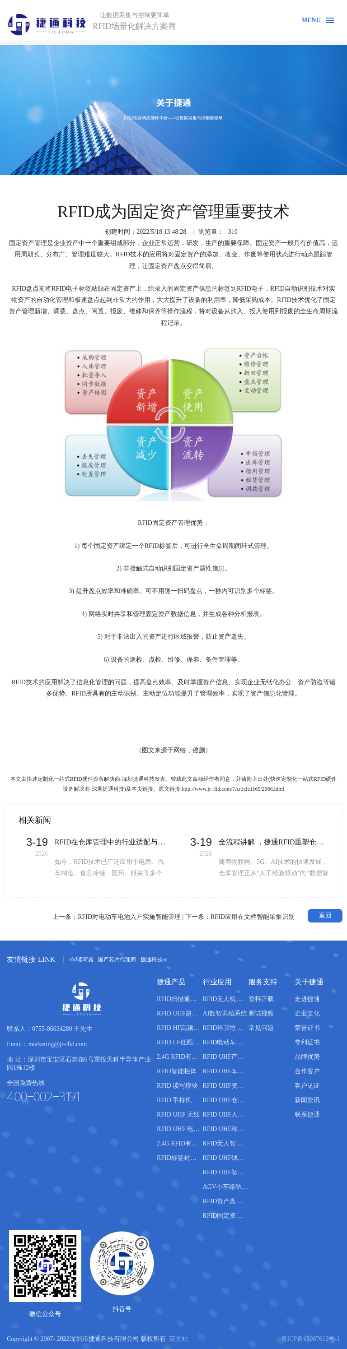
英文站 (178, 1338)
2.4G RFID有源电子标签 (179, 1143)
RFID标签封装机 (179, 1157)
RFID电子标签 (71, 288)
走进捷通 (307, 999)
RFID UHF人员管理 (226, 1114)
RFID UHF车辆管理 (226, 1071)
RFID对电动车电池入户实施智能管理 (129, 916)
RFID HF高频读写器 (179, 1027)
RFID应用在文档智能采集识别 (253, 916)
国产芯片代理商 (117, 959)
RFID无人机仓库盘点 (226, 999)
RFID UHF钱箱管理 (226, 1157)
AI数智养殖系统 (225, 1013)
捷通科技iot (154, 959)
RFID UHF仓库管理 (226, 1100)
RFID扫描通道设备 (179, 999)
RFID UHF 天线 (178, 1114)
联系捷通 (307, 1114)
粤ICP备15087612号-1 (310, 1338)
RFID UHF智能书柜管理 (226, 1172)
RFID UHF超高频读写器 (179, 1013)
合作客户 (307, 1071)
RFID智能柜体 (177, 1071)
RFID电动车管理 (226, 1042)
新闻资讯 (307, 1100)
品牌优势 (307, 1056)
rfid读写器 (81, 959)
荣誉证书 (307, 1027)
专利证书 (307, 1042)
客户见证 (307, 1085)
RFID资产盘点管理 (226, 1201)
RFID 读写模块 (177, 1085)
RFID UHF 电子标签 (179, 1129)
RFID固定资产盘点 (226, 1215)
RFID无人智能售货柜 (226, 1143)
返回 (325, 915)
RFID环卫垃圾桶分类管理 (226, 1027)
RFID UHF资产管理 (226, 1085)
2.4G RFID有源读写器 (179, 1056)
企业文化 (307, 1013)
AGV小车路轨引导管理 (226, 1186)
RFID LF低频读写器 (179, 1042)
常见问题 (261, 1027)
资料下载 (261, 999)
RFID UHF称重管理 (226, 1129)
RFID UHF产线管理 (226, 1056)
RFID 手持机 (174, 1100)
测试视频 (261, 1013)
